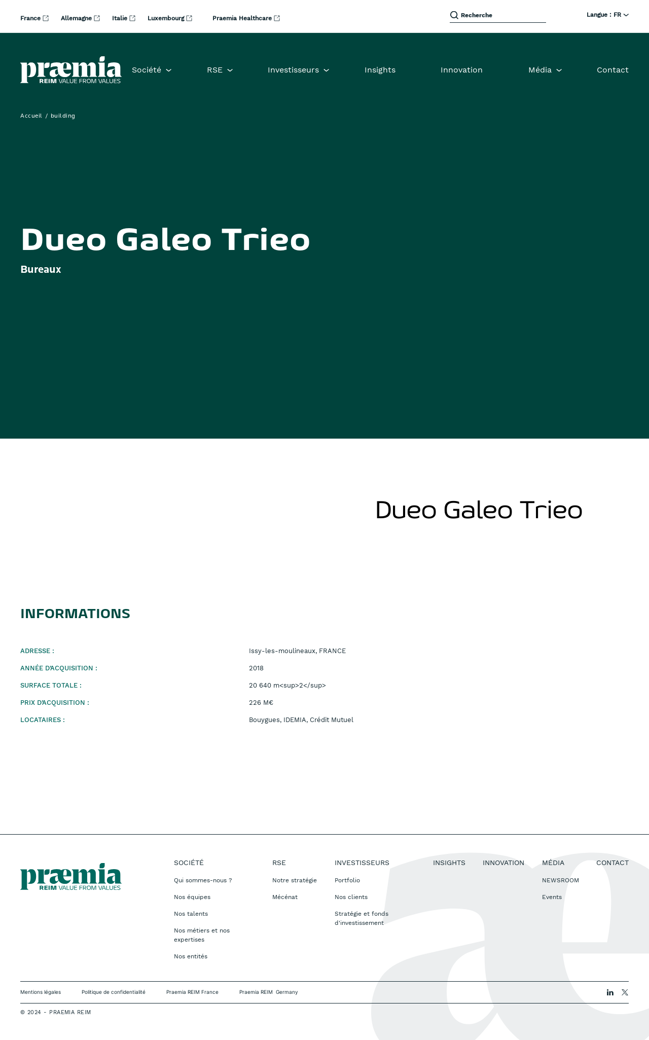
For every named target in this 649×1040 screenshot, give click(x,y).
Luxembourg (167, 18)
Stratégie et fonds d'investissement (361, 918)
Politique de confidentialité (114, 992)
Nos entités (190, 956)
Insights (380, 70)
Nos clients (351, 897)
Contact (613, 70)
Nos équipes (192, 897)
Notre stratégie (294, 880)
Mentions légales (40, 992)
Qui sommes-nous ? (203, 880)
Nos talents (191, 913)
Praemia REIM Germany (268, 992)
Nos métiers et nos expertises (202, 935)
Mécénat (285, 897)
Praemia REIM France (192, 992)
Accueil (31, 116)
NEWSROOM (560, 880)
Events (552, 897)
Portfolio (347, 880)
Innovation (462, 70)
